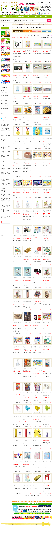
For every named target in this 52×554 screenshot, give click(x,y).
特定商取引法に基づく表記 (5, 235)
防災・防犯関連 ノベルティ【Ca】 (5, 136)
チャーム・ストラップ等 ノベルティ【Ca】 (5, 217)
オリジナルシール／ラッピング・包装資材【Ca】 (5, 210)
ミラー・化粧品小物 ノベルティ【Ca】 (5, 129)
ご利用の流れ (11, 16)
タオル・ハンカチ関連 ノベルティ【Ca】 (5, 184)
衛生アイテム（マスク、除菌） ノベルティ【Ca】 (5, 160)
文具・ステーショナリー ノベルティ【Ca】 (5, 132)
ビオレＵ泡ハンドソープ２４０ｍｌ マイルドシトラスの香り (27, 212)
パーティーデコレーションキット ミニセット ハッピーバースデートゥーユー (47, 394)
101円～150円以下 (4, 95)
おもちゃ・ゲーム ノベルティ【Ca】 (5, 156)
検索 (49, 20)
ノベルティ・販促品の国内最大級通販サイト (22, 524)
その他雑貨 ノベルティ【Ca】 (5, 195)
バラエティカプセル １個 (18, 256)
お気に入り (41, 16)
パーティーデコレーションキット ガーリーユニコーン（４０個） (37, 394)
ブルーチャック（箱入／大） (47, 74)
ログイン (5, 27)
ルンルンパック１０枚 (26, 50)
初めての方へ (4, 16)
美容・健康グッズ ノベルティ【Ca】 (5, 191)
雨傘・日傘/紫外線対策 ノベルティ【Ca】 (5, 199)
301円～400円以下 (4, 105)
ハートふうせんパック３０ (18, 392)
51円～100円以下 (4, 92)
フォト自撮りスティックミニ (18, 50)
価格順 (36, 31)
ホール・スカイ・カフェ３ (18, 74)
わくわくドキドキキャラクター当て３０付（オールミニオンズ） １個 (37, 370)
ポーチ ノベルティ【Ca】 (4, 140)
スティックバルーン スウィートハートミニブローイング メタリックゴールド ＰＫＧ (37, 416)
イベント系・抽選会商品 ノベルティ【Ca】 (5, 206)
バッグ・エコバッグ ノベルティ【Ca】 (5, 121)
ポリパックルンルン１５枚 (37, 50)
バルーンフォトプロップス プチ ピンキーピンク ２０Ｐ (37, 463)
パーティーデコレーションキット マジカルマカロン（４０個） (27, 394)
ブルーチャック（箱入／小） (37, 74)
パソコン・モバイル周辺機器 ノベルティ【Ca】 (5, 147)
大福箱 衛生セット (36, 235)
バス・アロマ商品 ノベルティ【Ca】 (5, 188)
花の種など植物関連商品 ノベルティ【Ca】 (5, 176)
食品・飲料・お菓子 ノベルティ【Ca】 (5, 202)
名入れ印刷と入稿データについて (22, 16)
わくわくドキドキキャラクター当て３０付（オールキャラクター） (27, 348)
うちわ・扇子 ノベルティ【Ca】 (5, 152)
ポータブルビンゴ (35, 277)
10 (36, 35)
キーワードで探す (18, 20)
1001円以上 (3, 113)
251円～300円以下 (4, 103)
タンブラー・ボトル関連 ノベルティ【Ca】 (5, 125)
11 (38, 35)
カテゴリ (2, 20)
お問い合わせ (48, 16)
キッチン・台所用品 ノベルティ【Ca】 (5, 180)
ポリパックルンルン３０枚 (47, 50)
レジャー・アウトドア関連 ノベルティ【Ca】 (5, 173)
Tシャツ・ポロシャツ (5, 214)
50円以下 (2, 90)
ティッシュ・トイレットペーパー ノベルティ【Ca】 (5, 164)
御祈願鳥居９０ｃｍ (46, 483)
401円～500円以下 (4, 108)
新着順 (46, 31)
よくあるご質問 (34, 16)
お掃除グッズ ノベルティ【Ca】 (5, 169)
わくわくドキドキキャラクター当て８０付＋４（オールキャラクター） (37, 348)
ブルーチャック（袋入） (27, 74)
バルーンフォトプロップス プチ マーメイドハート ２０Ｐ (47, 463)
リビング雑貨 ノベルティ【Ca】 (5, 144)
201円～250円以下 (4, 100)
